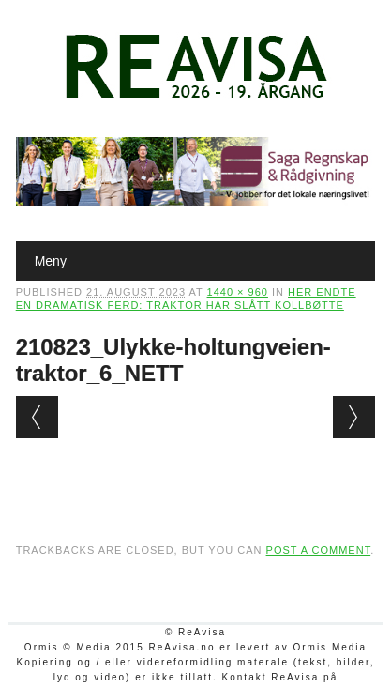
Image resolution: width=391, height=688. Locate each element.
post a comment (318, 550)
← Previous (37, 417)
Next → (354, 417)
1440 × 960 (237, 292)
